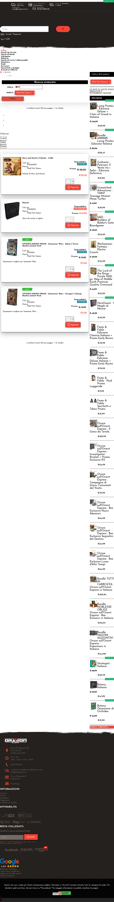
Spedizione (4, 798)
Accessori (5, 66)
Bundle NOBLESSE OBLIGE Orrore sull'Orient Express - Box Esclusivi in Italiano (101, 611)
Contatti (3, 793)
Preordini (97, 98)
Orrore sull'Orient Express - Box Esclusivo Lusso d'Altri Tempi (101, 559)
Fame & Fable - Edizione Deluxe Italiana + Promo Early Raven (101, 358)
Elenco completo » (99, 727)
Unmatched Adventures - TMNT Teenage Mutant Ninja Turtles (101, 193)
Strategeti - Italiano (104, 665)
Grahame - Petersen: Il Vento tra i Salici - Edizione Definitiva (100, 168)
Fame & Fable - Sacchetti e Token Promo (100, 404)
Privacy (104, 888)
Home (4, 51)
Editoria (4, 58)
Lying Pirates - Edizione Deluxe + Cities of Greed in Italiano (102, 112)
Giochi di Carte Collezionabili (14, 60)
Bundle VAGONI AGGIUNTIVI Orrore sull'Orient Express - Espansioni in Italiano (101, 641)
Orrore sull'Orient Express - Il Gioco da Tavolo (100, 427)
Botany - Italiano (102, 686)
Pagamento (4, 800)
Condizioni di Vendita (8, 803)
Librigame (5, 56)
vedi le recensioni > (7, 876)
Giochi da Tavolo (8, 52)
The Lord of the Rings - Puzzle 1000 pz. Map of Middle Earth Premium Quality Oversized (101, 277)
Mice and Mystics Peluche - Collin (37, 158)
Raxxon (25, 203)
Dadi (3, 64)
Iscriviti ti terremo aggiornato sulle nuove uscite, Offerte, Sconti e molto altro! (18, 842)
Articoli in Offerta (9, 70)
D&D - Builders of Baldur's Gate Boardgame (102, 221)
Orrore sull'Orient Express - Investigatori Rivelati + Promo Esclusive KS (100, 453)
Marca (10, 93)
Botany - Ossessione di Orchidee (105, 708)
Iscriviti (31, 837)
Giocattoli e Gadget (10, 68)
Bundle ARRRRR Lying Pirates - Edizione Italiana (102, 139)
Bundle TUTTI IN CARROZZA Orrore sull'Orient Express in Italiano (102, 584)
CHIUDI (57, 897)
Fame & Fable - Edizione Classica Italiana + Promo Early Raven (101, 333)
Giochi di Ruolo (8, 54)
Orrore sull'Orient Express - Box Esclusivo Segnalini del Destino (101, 533)
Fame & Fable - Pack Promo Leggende (101, 382)
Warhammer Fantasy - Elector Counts (101, 248)
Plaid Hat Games (34, 168)
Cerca (10, 87)
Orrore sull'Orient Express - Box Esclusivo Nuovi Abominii (101, 508)
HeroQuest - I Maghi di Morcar (105, 306)
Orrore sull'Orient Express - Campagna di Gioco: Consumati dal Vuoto (100, 481)
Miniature (5, 62)
